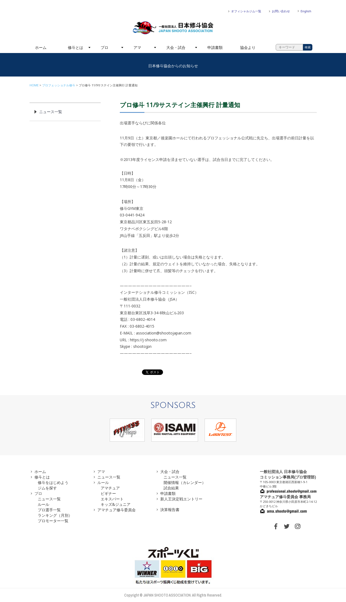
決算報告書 (169, 509)
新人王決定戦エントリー (181, 498)
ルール (43, 504)
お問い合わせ (281, 11)
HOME (34, 85)
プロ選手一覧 (49, 509)
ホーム (40, 47)
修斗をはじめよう (53, 482)
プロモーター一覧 (53, 520)
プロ (104, 47)
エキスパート (112, 498)
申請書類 (215, 47)
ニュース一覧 (50, 111)
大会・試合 (175, 47)
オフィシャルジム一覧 (246, 11)
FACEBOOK (275, 526)
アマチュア (110, 488)
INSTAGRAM (297, 526)
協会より (247, 47)
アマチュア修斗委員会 (116, 509)
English (306, 11)
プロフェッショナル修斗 (58, 85)
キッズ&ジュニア (115, 504)
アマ (137, 47)
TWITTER (286, 526)
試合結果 (171, 488)
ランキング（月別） (55, 515)
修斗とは (75, 47)
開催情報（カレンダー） (185, 482)
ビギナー (108, 493)
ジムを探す (47, 488)
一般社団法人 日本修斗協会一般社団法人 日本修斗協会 (173, 28)
